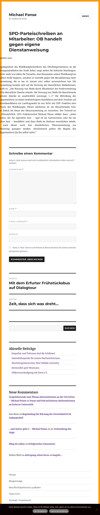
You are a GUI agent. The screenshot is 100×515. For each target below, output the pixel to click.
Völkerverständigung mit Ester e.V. (30, 372)
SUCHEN (70, 328)
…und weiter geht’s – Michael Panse (28, 429)
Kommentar (16, 169)
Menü (85, 16)
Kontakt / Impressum (20, 500)
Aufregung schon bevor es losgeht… (43, 455)
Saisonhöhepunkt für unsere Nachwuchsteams (36, 358)
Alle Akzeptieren (40, 511)
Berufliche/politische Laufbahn (25, 487)
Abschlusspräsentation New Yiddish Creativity (35, 363)
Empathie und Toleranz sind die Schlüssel (33, 353)
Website (13, 234)
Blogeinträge (16, 481)
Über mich (14, 494)
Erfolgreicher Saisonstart (41, 444)
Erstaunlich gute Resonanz (25, 367)
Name (13, 209)
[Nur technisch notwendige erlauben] (96, 509)
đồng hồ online (17, 444)
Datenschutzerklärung (58, 511)
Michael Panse (23, 14)
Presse (12, 475)
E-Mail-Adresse (18, 221)
